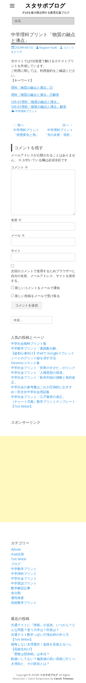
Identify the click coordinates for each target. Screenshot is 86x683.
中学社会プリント (24, 578)
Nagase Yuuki (48, 48)
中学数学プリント (24, 568)
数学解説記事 (20, 588)
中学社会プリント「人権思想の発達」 (38, 372)
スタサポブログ (45, 6)
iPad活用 (17, 554)
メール (18, 235)
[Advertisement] (43, 479)
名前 (16, 220)
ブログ (16, 564)
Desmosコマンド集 (25, 363)
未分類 (16, 593)
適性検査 (17, 597)
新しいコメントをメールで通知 (37, 288)
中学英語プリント (24, 583)
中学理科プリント (26, 111)
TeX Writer (19, 559)
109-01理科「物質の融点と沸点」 (35, 101)
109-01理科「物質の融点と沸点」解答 (38, 106)
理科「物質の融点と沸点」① (32, 87)
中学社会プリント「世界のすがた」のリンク (43, 367)
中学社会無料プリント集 (28, 343)
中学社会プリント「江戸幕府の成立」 (38, 396)
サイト (16, 250)
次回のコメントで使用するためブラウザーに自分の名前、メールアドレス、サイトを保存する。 (43, 276)
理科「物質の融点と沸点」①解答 (35, 94)
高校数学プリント (24, 602)
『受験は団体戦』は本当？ (30, 654)
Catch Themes (63, 678)
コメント (19, 167)
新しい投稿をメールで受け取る (37, 296)
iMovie (16, 549)
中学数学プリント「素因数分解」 (35, 348)
